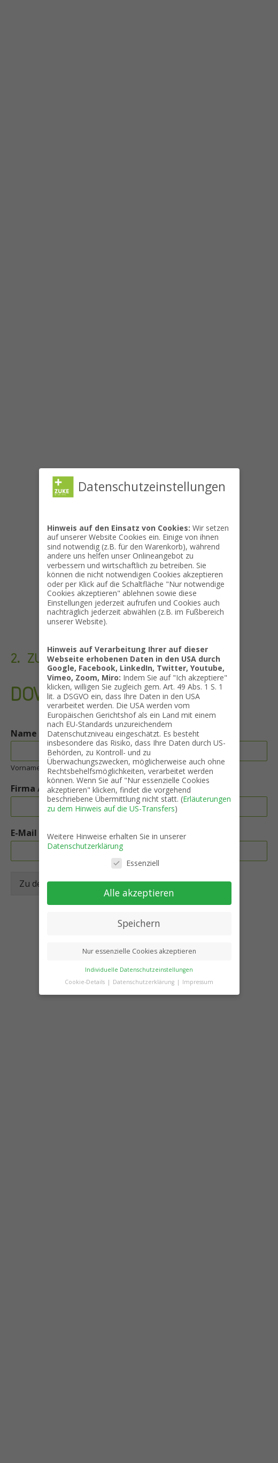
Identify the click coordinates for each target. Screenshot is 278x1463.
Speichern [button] (139, 923)
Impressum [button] (197, 982)
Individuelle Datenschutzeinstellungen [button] (139, 969)
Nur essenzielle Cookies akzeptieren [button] (139, 951)
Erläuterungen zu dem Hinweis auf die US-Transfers (139, 804)
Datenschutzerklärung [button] (144, 982)
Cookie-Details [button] (85, 982)
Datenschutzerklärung (85, 846)
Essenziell (135, 863)
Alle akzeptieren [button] (139, 892)
